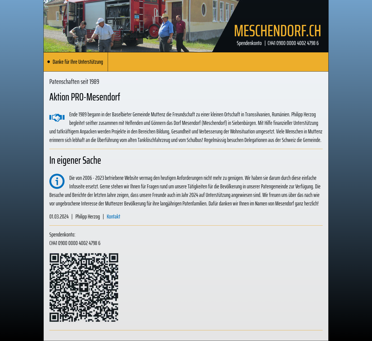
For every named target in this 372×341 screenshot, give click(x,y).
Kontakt (113, 216)
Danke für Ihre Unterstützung (75, 61)
